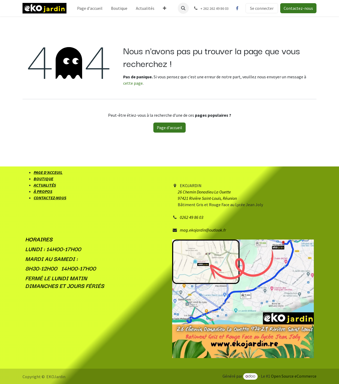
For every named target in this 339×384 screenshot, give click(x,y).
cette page (133, 83)
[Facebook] (237, 8)
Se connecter (262, 8)
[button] (183, 8)
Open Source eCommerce (293, 376)
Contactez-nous (298, 8)
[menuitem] (90, 8)
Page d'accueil (169, 127)
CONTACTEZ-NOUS (50, 197)
